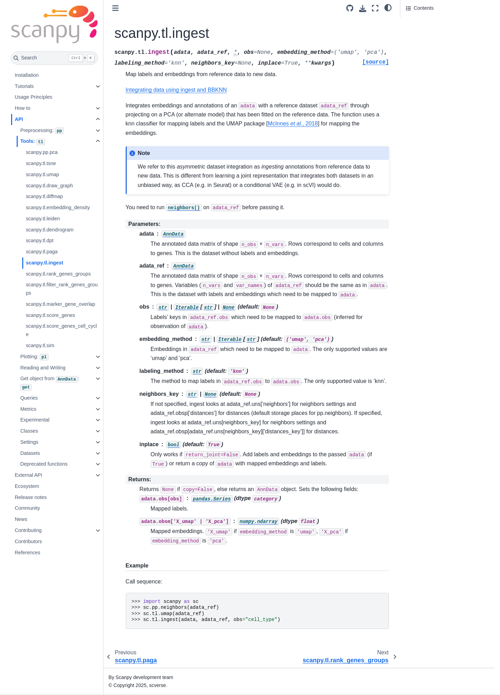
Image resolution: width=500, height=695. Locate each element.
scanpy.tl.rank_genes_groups (58, 274)
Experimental (34, 420)
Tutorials (24, 86)
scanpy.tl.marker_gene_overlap (60, 304)
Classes (29, 431)
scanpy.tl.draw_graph (49, 185)
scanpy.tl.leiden (43, 218)
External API (28, 475)
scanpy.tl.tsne (41, 163)
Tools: (32, 141)
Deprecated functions (43, 464)
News (21, 519)
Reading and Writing (42, 367)
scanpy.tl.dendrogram (49, 229)
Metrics (28, 409)
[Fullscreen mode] (375, 8)
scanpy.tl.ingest (44, 262)
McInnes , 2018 (293, 123)
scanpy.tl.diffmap (44, 196)
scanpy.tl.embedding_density (58, 207)
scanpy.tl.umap (42, 174)
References (27, 552)
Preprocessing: (42, 131)
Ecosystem (27, 486)
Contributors (28, 541)
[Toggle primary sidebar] (115, 8)
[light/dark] (388, 7)
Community (27, 508)
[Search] (54, 58)
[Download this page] (362, 8)
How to (22, 108)
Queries (29, 398)
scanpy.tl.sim (40, 345)
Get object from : (49, 383)
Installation (27, 75)
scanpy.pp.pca (42, 152)
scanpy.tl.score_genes (50, 315)
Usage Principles (33, 97)
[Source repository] (349, 8)
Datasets (30, 453)
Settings (29, 442)
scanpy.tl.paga (42, 251)
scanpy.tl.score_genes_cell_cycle (61, 330)
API (19, 119)
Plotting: (34, 357)
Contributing (28, 530)
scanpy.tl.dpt (39, 240)
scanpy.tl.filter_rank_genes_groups (62, 289)
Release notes (31, 497)
